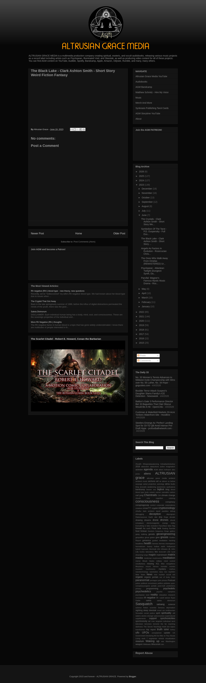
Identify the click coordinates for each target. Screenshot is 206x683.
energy (165, 523)
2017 (142, 334)
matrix (171, 554)
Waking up (152, 641)
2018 (142, 329)
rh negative (149, 597)
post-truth (161, 586)
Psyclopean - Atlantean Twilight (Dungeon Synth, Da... (152, 271)
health (147, 543)
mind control (169, 561)
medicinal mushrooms (153, 558)
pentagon (154, 580)
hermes (155, 544)
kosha (142, 552)
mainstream (161, 555)
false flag (171, 526)
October (146, 197)
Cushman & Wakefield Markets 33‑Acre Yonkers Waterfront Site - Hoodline (155, 413)
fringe (166, 531)
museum (139, 569)
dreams (147, 520)
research (171, 595)
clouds (138, 498)
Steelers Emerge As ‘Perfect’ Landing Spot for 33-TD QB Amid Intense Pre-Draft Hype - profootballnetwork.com (154, 426)
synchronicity (141, 621)
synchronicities (167, 618)
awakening (151, 487)
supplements (141, 618)
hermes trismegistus (167, 544)
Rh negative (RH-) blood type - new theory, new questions (57, 291)
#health (138, 464)
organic (139, 577)
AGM (156, 470)
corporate (160, 505)
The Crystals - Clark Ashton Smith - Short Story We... (152, 222)
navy (161, 572)
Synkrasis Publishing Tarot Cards (152, 108)
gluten (152, 537)
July (144, 210)
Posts (141, 355)
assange (139, 484)
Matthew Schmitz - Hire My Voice (152, 92)
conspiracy (170, 502)
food (138, 531)
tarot (173, 621)
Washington (170, 641)
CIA (159, 495)
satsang (160, 604)
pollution (167, 583)
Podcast (171, 580)
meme (138, 561)
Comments (144, 360)
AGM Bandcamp (144, 87)
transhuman (140, 630)
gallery (172, 531)
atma (167, 484)
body (147, 492)
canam (152, 492)
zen (162, 644)
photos (164, 580)
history (149, 546)
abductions (154, 467)
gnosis (164, 537)
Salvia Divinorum (39, 311)
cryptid (155, 508)
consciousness (147, 501)
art (157, 481)
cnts (148, 498)
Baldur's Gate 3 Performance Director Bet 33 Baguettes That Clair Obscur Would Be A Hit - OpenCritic (154, 404)
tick (168, 627)
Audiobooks (141, 81)
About (138, 118)
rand (147, 595)
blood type (140, 492)
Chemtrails (150, 495)
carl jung (139, 495)
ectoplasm (140, 523)
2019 (142, 325)
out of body (164, 577)
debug (172, 511)
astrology (160, 484)
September (147, 202)
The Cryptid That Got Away (43, 301)
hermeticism (140, 546)
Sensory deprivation (166, 608)
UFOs (145, 632)
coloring (172, 498)
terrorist (156, 624)
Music (138, 97)
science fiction (142, 608)
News (149, 574)
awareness (161, 487)
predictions (170, 586)
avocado (143, 487)
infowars (164, 549)
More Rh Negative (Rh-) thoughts (46, 322)
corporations (170, 505)
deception (155, 513)
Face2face (163, 526)
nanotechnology (142, 572)
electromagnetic (153, 523)
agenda (148, 469)
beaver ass (151, 489)
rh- (157, 598)
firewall (139, 528)
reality (154, 594)
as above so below (167, 481)
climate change (168, 495)
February (146, 302)
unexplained (156, 633)
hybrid (138, 549)
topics (172, 627)
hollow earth (159, 546)
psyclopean (140, 595)
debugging (140, 514)
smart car (161, 610)
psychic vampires (165, 592)
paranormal (142, 580)
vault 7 (144, 638)
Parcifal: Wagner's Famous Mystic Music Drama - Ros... (153, 281)
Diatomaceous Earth (144, 517)
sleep (145, 610)
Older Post (119, 233)
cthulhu (138, 511)
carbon (172, 492)
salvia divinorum (166, 600)
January (146, 306)
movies (172, 566)
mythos (172, 569)
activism (139, 470)
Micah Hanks (148, 561)
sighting (139, 610)
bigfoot (160, 489)
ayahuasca (170, 487)
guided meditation (159, 540)
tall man (151, 621)
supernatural (170, 616)
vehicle (161, 638)
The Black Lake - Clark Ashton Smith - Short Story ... (152, 241)
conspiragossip (142, 505)
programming (152, 588)
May (144, 289)
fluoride (172, 528)
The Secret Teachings (152, 627)
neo (165, 572)
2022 (142, 312)
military (159, 561)
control (153, 505)
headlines (139, 544)
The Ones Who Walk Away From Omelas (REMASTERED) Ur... (154, 261)
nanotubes (154, 572)
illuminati (152, 549)
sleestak (152, 610)
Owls (173, 577)
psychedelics (143, 591)
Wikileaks (147, 644)
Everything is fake (143, 526)
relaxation (163, 595)
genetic (151, 534)
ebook (172, 520)
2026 (142, 171)
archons (151, 481)
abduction (145, 467)
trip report (151, 629)
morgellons (170, 564)
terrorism (148, 624)
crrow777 (147, 508)
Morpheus (140, 566)
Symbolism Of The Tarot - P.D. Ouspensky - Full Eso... (154, 232)
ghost (147, 537)
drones (164, 519)
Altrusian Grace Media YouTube (151, 76)
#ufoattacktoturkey (167, 464)
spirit (158, 613)
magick (152, 554)
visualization (170, 638)
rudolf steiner (164, 598)
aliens (147, 473)
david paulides (162, 511)
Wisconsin (155, 644)
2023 (142, 184)
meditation (169, 557)
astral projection (149, 484)
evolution (154, 526)
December (147, 188)
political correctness (149, 583)
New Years (140, 575)
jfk (169, 549)
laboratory (150, 552)
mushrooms (150, 569)
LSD (168, 552)
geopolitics (140, 537)
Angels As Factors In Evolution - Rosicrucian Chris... (154, 251)
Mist (162, 564)
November (147, 193)
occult (168, 575)
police (138, 583)
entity (173, 523)
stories (144, 616)
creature (139, 508)
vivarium (140, 641)
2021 (142, 316)
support (153, 618)
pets (159, 580)
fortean (143, 531)
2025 (142, 176)
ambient (172, 478)
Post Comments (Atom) (84, 241)
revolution (139, 598)
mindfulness (140, 564)
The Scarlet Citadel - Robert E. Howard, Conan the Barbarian (66, 338)
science (171, 604)
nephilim (171, 572)
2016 (142, 338)
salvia (148, 600)
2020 (142, 321)
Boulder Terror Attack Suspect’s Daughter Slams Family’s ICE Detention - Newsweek (151, 393)
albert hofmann (165, 470)
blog (167, 489)
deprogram (170, 514)
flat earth (146, 528)
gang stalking (141, 534)
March (145, 297)
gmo (158, 537)
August (145, 206)
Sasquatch (144, 604)
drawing (139, 520)
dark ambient (148, 511)
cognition (159, 498)
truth (160, 629)
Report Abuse (144, 653)
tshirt (166, 629)
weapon (139, 644)
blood (173, 489)
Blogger (132, 676)
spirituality (166, 613)
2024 (142, 180)
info (158, 549)
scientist (153, 608)
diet (155, 517)
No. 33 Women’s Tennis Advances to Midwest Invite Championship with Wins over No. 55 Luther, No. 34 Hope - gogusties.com (155, 381)
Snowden (139, 613)
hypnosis (144, 549)
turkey (172, 630)
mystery (162, 569)
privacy (138, 589)
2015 (142, 343)
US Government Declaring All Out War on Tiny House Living (155, 635)
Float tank (156, 528)
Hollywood (171, 546)
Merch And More (144, 103)
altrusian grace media (157, 478)
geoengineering (165, 533)
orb (174, 575)
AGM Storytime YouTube (148, 113)
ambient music (141, 481)
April (144, 293)
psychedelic (169, 588)
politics (160, 583)
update (167, 633)
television (139, 624)
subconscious (159, 616)
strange (150, 616)
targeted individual (163, 621)
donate (172, 517)
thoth (164, 627)
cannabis (165, 492)
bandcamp (140, 489)
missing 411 (153, 564)
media (139, 557)
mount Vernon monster (156, 566)
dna (160, 517)
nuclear (162, 575)
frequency (159, 531)
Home (78, 233)
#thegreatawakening (151, 464)
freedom (151, 531)
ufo (137, 632)
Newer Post (37, 233)
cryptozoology (166, 508)
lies (156, 552)
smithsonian (170, 610)
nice (155, 575)
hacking (172, 540)
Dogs (166, 517)
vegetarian (153, 638)
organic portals (151, 577)
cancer (158, 492)
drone (155, 520)
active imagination (167, 467)
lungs (146, 555)
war (162, 641)
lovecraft (162, 552)
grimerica (146, 540)
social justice (149, 613)
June (144, 215)
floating (165, 528)
